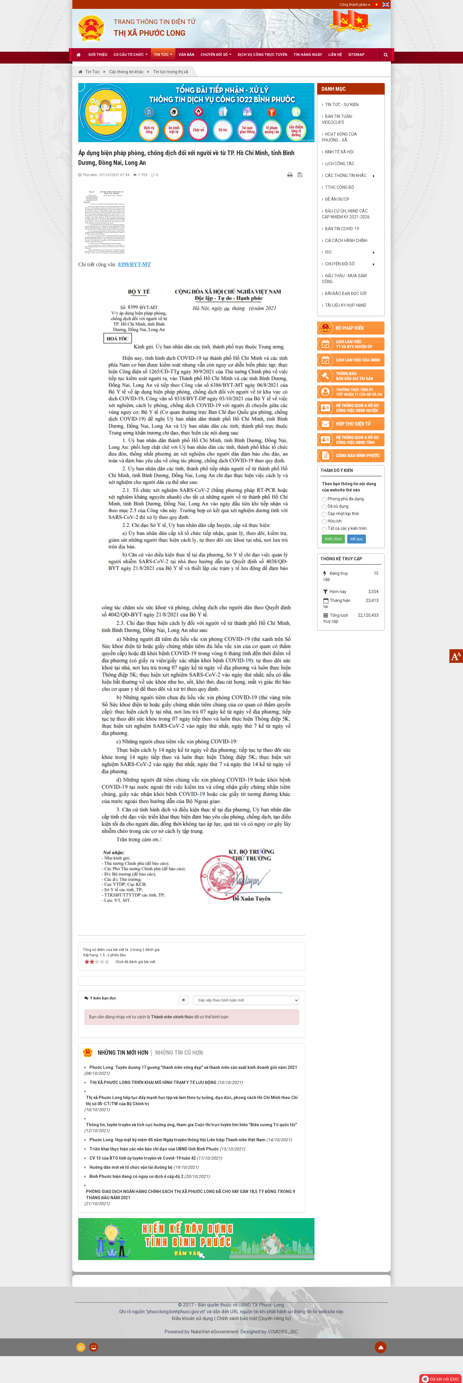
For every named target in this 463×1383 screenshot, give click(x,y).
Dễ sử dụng (335, 506)
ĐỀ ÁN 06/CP (337, 199)
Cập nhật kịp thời (340, 514)
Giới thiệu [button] (97, 55)
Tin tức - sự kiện (341, 104)
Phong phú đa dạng (343, 499)
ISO (328, 252)
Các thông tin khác (345, 175)
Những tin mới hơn (123, 1052)
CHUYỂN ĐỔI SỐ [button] (215, 57)
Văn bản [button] (186, 55)
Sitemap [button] (356, 55)
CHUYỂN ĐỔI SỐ (340, 264)
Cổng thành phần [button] (355, 5)
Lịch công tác (339, 163)
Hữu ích (332, 521)
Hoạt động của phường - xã (339, 137)
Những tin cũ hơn (179, 1052)
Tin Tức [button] (163, 57)
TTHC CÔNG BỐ (339, 187)
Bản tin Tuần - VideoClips (338, 119)
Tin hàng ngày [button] (308, 55)
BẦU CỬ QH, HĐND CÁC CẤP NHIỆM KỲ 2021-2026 (346, 214)
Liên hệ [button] (335, 55)
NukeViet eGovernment (214, 1332)
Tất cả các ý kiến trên (344, 528)
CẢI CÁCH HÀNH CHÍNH (346, 240)
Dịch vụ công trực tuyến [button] (262, 55)
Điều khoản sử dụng (192, 1318)
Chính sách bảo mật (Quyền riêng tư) (254, 1318)
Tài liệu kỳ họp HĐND (345, 305)
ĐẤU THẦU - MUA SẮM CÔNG (344, 278)
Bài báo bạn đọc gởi (345, 293)
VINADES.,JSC (283, 1332)
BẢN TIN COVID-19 (342, 228)
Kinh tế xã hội (339, 152)
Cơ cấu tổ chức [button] (130, 57)
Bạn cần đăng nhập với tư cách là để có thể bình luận (159, 1016)
